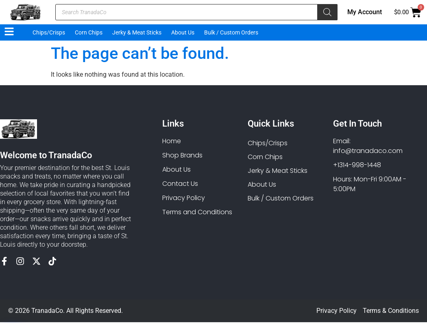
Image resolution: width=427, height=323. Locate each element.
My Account (364, 12)
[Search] (327, 12)
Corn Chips (88, 32)
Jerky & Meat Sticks (136, 32)
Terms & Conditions (391, 311)
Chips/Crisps (49, 32)
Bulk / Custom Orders (231, 32)
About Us (182, 32)
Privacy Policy (336, 311)
